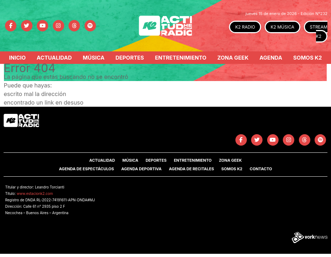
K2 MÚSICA (282, 27)
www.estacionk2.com (35, 193)
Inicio (17, 57)
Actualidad (54, 57)
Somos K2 (307, 57)
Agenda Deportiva (141, 168)
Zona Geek (232, 57)
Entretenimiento (180, 57)
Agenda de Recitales (191, 168)
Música (94, 57)
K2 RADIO (245, 27)
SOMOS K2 (231, 168)
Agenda (270, 57)
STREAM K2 (318, 31)
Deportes (130, 57)
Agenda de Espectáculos (86, 168)
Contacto (261, 168)
